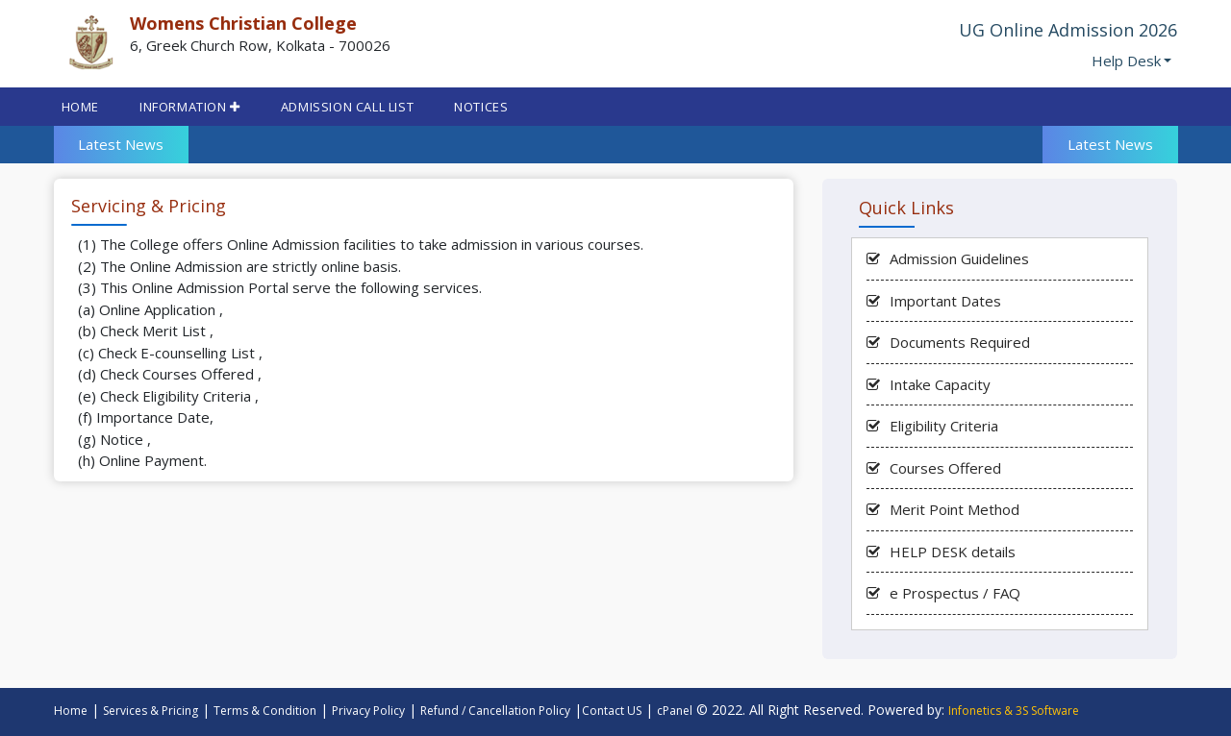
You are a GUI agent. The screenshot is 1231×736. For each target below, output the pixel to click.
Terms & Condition (265, 710)
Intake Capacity (940, 384)
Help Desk (1126, 60)
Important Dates (945, 300)
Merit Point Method (954, 509)
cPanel (674, 710)
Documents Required (960, 342)
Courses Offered (945, 468)
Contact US (611, 710)
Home (80, 106)
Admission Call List (347, 106)
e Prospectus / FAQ (955, 592)
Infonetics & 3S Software (1013, 710)
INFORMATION (189, 106)
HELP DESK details (953, 551)
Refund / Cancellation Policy (495, 710)
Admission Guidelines (959, 258)
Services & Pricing (150, 710)
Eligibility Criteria (944, 425)
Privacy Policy (368, 710)
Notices (481, 106)
